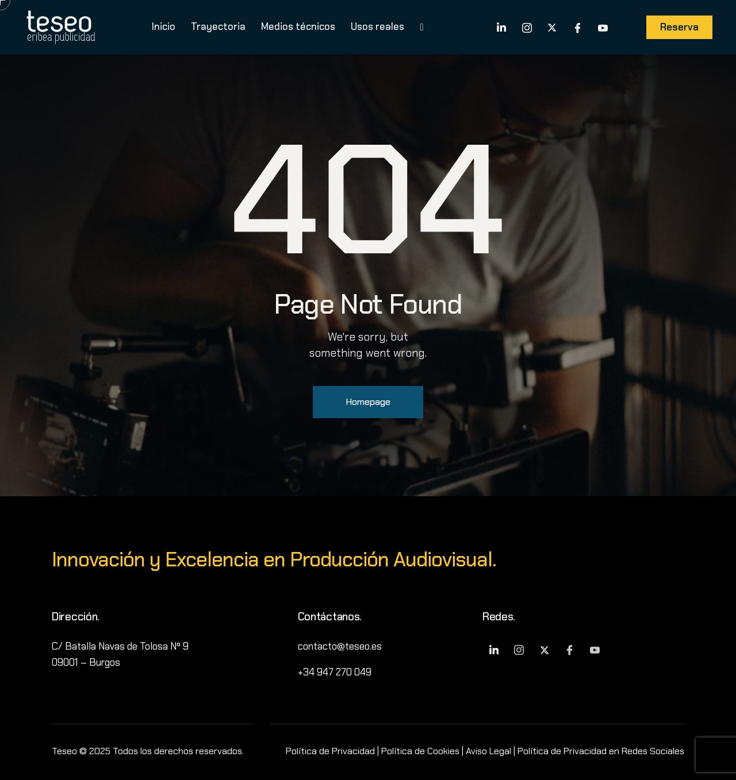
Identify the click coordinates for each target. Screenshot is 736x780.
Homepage (368, 402)
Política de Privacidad (330, 751)
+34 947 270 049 (334, 672)
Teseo (64, 751)
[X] (552, 27)
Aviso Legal (488, 751)
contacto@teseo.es (340, 646)
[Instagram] (526, 27)
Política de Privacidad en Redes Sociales (601, 751)
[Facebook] (577, 27)
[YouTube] (602, 27)
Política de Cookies (420, 751)
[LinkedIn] (501, 27)
